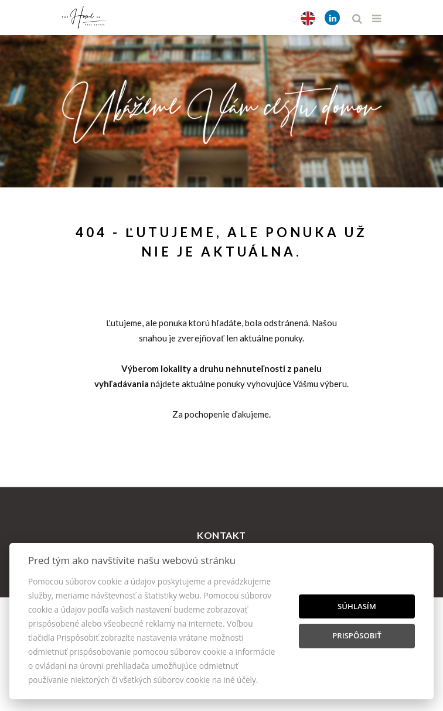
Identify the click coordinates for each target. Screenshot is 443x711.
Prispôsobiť (356, 635)
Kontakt (221, 535)
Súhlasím (357, 606)
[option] (221, 108)
